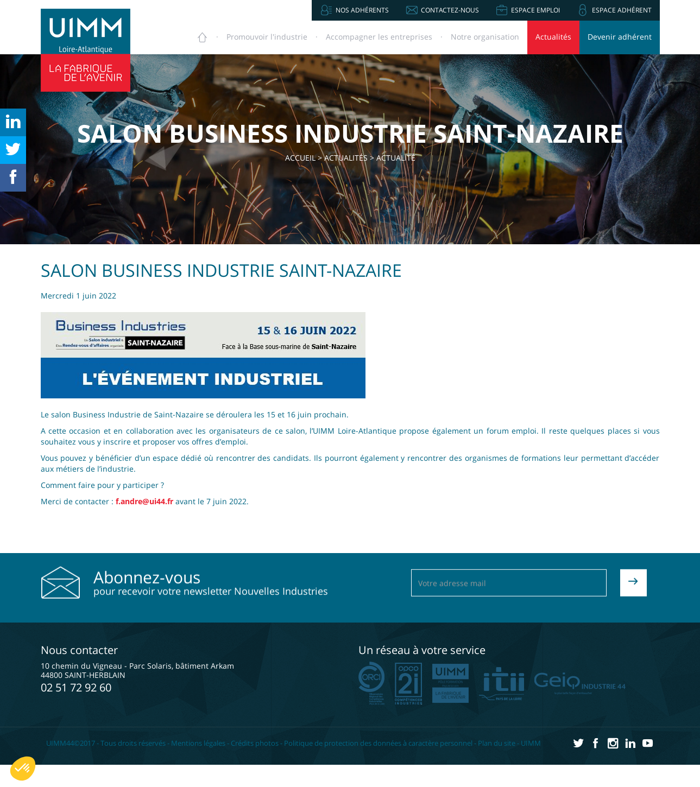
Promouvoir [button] (266, 36)
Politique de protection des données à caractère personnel (378, 743)
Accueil (300, 158)
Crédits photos (255, 743)
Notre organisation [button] (485, 36)
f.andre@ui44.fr (144, 501)
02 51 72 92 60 (76, 687)
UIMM (531, 743)
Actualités (553, 36)
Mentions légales (198, 743)
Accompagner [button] (379, 36)
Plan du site (496, 743)
